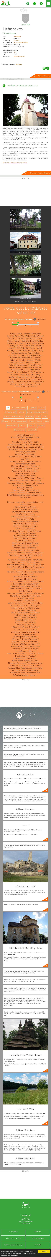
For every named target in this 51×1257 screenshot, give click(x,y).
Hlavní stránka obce (44, 76)
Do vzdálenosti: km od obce (18, 319)
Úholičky (10, 382)
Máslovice (14, 358)
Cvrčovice (38, 338)
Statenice (14, 374)
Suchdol (21, 377)
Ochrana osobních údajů (13, 1245)
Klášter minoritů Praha (16, 564)
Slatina (24, 372)
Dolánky (33, 341)
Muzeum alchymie (14, 552)
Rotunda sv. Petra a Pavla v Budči (25, 442)
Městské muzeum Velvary (17, 653)
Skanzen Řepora (37, 572)
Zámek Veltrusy (32, 646)
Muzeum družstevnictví (33, 593)
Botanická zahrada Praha (17, 447)
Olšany (20, 362)
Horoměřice (29, 346)
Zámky (45, 417)
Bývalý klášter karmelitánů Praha (25, 569)
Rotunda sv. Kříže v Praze (33, 552)
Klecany (18, 350)
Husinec (26, 348)
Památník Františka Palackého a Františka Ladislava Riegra (25, 589)
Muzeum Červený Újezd (34, 567)
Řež (31, 370)
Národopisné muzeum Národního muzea (25, 531)
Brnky (17, 336)
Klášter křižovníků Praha (24, 540)
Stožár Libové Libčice (34, 449)
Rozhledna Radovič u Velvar (25, 629)
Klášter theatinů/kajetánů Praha (25, 485)
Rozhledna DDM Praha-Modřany (25, 670)
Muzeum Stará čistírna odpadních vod (25, 461)
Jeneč (33, 348)
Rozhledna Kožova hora (25, 624)
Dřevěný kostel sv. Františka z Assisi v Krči (25, 665)
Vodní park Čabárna (15, 483)
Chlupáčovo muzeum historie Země (25, 632)
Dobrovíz (25, 341)
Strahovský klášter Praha (25, 476)
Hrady (38, 417)
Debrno (10, 341)
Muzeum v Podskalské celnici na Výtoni (25, 605)
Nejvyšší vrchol (11, 425)
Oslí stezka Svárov (36, 653)
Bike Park (22, 425)
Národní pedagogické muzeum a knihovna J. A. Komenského (25, 496)
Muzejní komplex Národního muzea (25, 608)
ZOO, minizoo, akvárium (19, 408)
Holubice (19, 346)
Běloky (12, 334)
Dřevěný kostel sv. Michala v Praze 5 (25, 521)
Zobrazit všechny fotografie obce (25, 301)
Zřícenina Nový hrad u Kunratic (25, 675)
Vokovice (22, 384)
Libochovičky (13, 355)
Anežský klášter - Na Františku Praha (25, 550)
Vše (8, 408)
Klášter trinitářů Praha (35, 581)
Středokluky (35, 374)
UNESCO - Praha (30, 524)
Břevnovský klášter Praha (25, 451)
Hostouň (11, 348)
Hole (42, 343)
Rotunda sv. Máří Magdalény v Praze (25, 437)
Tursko (34, 379)
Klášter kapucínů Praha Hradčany (25, 471)
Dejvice (17, 341)
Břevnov (10, 336)
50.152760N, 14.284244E (21, 42)
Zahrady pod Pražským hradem (24, 490)
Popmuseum (36, 456)
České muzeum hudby (25, 514)
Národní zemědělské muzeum (25, 526)
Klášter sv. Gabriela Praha (25, 528)
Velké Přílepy (37, 382)
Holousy (12, 346)
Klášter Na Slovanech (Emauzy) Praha (25, 596)
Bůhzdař (29, 336)
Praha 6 (12, 365)
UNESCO (42, 408)
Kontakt (38, 1245)
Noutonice (19, 64)
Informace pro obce (13, 1238)
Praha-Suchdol (35, 367)
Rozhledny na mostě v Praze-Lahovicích (25, 673)
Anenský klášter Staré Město (25, 548)
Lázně (47, 421)
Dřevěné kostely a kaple (18, 421)
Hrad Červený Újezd (16, 567)
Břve (23, 336)
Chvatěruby (21, 338)
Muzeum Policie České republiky (25, 639)
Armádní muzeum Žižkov (25, 622)
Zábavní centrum (19, 430)
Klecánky (10, 350)
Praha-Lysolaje (22, 365)
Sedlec (17, 372)
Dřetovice (35, 343)
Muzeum (41, 425)
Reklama (37, 1232)
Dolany (41, 341)
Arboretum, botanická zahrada (13, 417)
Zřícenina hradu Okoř (25, 435)
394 (15, 52)
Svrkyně (29, 377)
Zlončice (34, 386)
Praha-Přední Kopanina (18, 367)
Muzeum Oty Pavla (36, 447)
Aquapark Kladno (18, 646)
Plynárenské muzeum (17, 663)
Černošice (16, 40)
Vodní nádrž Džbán (16, 449)
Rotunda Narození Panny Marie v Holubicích (25, 444)
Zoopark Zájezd (25, 439)
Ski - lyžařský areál (10, 412)
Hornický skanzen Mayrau (25, 651)
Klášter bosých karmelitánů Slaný (25, 661)
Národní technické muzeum (25, 538)
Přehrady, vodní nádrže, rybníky (36, 412)
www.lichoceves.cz (19, 56)
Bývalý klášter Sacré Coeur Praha (25, 545)
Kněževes (26, 350)
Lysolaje (29, 355)
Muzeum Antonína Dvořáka (25, 617)
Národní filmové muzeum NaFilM (25, 584)
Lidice (22, 355)
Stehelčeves (24, 374)
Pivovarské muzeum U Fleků (18, 572)
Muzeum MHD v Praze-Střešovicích (25, 466)
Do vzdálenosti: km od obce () (21, 392)
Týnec (40, 379)
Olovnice (13, 362)
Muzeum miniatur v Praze (25, 473)
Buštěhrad (38, 336)
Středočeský (17, 36)
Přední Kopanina (16, 370)
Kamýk (39, 348)
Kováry (40, 350)
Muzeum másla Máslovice (25, 454)
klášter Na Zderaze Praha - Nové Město (25, 586)
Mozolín (37, 358)
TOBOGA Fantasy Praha (25, 519)
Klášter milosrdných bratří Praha (25, 543)
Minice (29, 358)
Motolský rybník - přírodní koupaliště (25, 468)
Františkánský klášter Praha (25, 579)
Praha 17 (36, 362)
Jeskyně (39, 421)
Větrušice (13, 384)
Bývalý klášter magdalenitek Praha (25, 516)
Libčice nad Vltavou (26, 353)
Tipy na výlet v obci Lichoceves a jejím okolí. (15, 163)
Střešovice (13, 377)
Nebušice (13, 360)
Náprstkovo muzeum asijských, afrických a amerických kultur (25, 556)
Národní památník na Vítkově (25, 636)
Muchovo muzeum (15, 593)
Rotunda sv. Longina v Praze (25, 600)
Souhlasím (44, 1251)
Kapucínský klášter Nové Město (25, 576)
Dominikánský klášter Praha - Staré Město (25, 560)
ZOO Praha (25, 459)
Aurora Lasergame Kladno (25, 634)
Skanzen (21, 412)
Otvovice (28, 362)
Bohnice (27, 334)
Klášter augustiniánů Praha (25, 507)
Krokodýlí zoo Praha (25, 598)
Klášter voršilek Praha (35, 564)
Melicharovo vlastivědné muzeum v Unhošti (25, 603)
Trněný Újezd (12, 379)
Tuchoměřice (24, 379)
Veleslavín (27, 382)
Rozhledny (29, 417)
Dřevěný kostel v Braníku (25, 656)
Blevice (19, 334)
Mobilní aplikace (38, 1238)
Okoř (38, 360)
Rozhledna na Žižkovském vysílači (25, 648)
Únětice (19, 382)
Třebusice (37, 377)
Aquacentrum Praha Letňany (25, 658)
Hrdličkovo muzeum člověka (25, 615)
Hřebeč (19, 348)
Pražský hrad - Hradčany (34, 483)
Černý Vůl (11, 338)
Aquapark (33, 408)
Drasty (27, 343)
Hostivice (39, 346)
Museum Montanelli (25, 488)
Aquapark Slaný (14, 668)
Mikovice (22, 358)
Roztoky (37, 370)
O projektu (13, 1232)
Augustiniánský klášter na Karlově (25, 641)
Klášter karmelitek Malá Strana (25, 509)
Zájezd (37, 384)
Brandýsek (35, 334)
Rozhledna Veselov (34, 663)
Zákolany (17, 386)
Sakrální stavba (32, 430)
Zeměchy (25, 386)
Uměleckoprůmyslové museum (25, 536)
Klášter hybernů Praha (16, 581)
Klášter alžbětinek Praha (25, 620)
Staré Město (39, 372)
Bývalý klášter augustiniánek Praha (25, 612)
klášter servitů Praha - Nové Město (25, 627)
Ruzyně (10, 372)
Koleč (34, 350)
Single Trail (31, 425)
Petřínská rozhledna (17, 492)
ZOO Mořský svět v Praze (25, 533)
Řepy (26, 370)
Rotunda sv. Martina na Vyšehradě (25, 644)
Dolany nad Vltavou (15, 343)
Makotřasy (37, 355)
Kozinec (14, 353)
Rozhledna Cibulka (33, 492)
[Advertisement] (25, 192)
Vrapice (30, 384)
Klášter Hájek (18, 524)
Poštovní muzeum (17, 562)
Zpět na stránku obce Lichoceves (40, 173)
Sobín (30, 372)
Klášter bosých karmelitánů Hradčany (25, 480)
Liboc (37, 353)
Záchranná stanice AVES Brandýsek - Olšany (25, 478)
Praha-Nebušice (35, 365)
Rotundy (31, 421)
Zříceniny (5, 421)
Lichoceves (13, 28)
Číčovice (30, 338)
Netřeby (22, 360)
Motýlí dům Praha (25, 574)
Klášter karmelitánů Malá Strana (25, 512)
